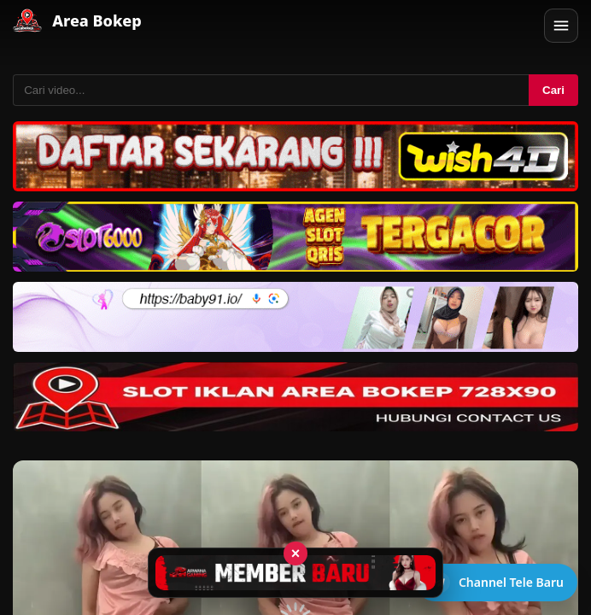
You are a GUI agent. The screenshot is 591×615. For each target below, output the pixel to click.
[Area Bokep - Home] (27, 20)
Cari (553, 90)
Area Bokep (96, 20)
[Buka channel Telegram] (496, 582)
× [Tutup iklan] (296, 553)
